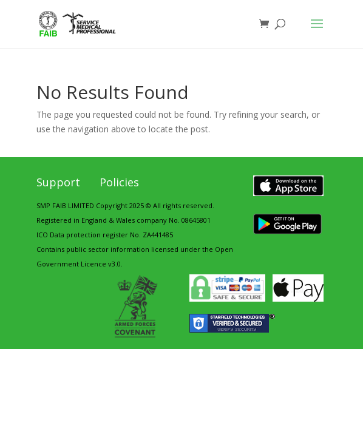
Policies (119, 182)
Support (58, 182)
